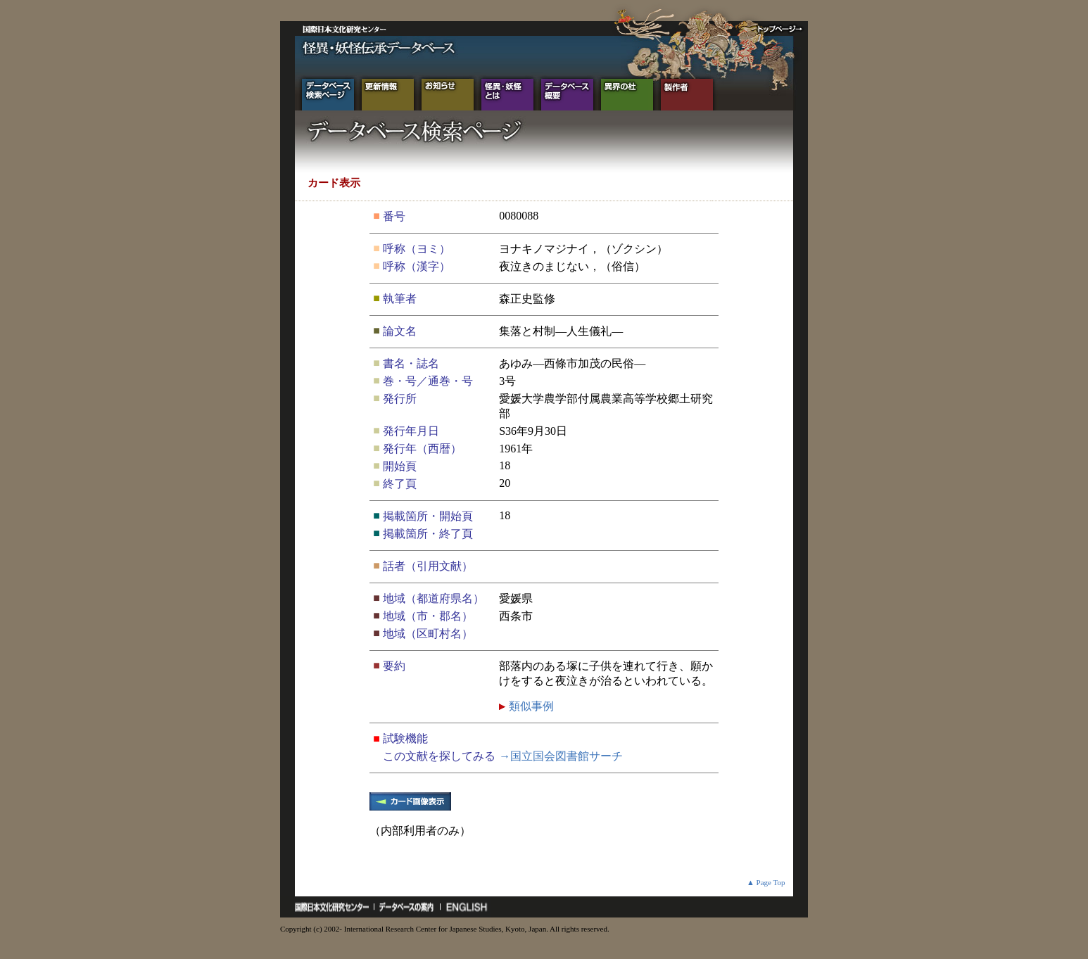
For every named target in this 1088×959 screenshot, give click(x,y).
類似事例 (530, 706)
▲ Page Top (766, 882)
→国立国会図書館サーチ (561, 756)
